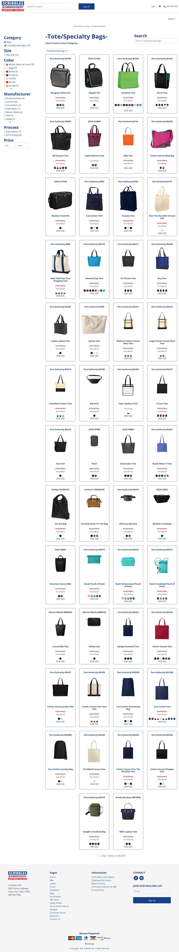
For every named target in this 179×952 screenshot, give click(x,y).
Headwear (54, 890)
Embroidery (60, 97)
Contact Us (55, 919)
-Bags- (88, 26)
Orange (12, 85)
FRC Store (54, 899)
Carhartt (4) (11, 101)
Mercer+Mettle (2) (14, 112)
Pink (11, 78)
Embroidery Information (102, 877)
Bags (52, 893)
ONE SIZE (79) (12, 55)
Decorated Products (59, 906)
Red (10, 82)
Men (52, 880)
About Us (54, 916)
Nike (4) (9, 115)
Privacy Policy (97, 890)
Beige (11, 68)
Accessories (55, 896)
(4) (12, 71)
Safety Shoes (56, 903)
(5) (11, 68)
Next (104, 855)
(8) (11, 78)
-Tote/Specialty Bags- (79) (18, 45)
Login (153, 6)
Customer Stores (58, 912)
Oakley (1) (10, 119)
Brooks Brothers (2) (15, 98)
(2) (12, 75)
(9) (10, 82)
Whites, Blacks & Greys (19, 64)
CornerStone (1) (13, 105)
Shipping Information (101, 880)
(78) (20, 64)
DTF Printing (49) (14, 135)
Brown (12, 71)
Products (82, 26)
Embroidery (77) (13, 131)
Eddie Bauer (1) (13, 108)
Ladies (53, 883)
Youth (52, 886)
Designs (53, 909)
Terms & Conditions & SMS (104, 886)
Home (75, 26)
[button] (160, 6)
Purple (12, 75)
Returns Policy (98, 883)
